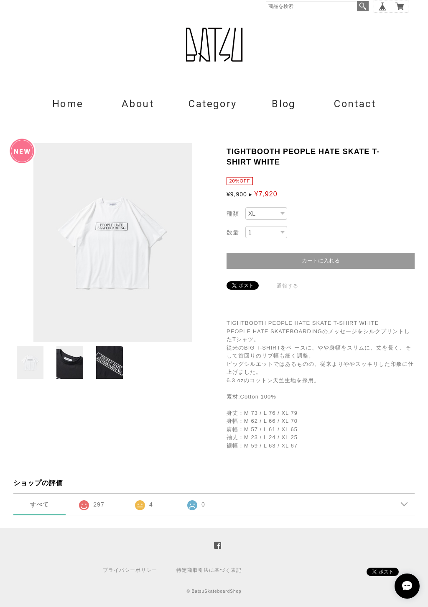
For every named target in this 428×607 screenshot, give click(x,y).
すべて (39, 504)
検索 (363, 6)
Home (68, 104)
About (138, 104)
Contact (355, 104)
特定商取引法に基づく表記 (209, 570)
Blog (284, 104)
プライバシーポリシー (130, 570)
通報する (287, 286)
